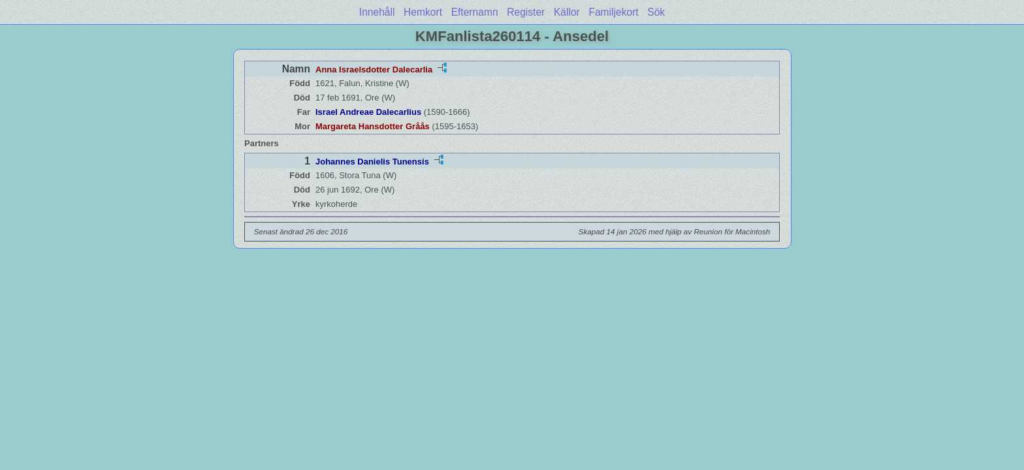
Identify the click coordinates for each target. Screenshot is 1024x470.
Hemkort (423, 12)
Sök (656, 12)
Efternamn (474, 12)
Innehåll (377, 12)
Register (526, 12)
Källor (567, 12)
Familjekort (613, 12)
